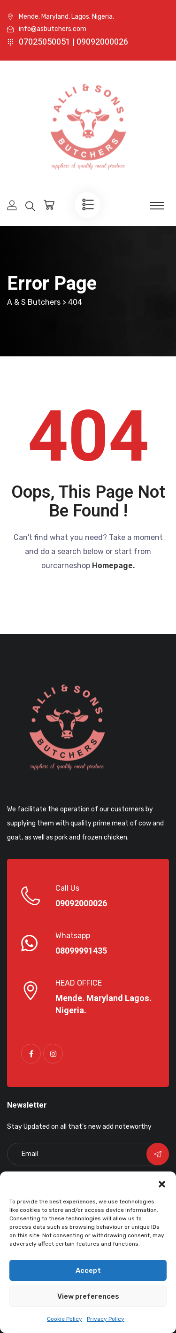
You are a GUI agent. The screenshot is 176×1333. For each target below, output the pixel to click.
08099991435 (81, 951)
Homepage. (113, 565)
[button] (162, 1183)
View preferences (88, 1296)
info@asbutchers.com (52, 29)
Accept (88, 1270)
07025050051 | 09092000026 (73, 42)
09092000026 (81, 904)
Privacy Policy (105, 1319)
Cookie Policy (64, 1319)
